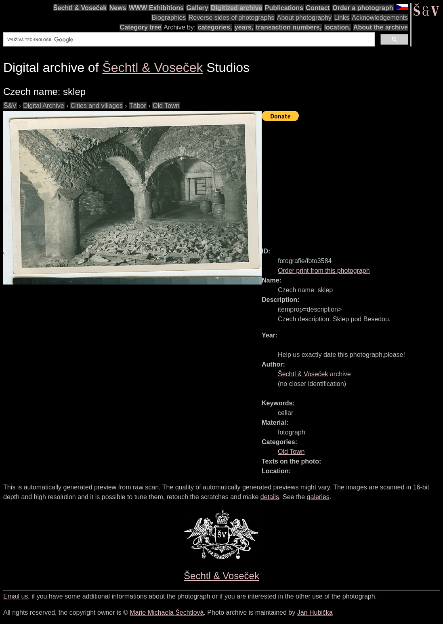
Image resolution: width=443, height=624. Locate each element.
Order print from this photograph (324, 270)
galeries (318, 496)
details (269, 496)
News (117, 7)
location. (337, 27)
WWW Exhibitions (156, 7)
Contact (318, 7)
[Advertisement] (352, 180)
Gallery (197, 7)
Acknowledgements (380, 17)
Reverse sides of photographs (232, 17)
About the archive (380, 27)
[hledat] (188, 39)
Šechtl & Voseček (80, 7)
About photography (304, 17)
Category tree (141, 27)
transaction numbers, (288, 27)
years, (244, 27)
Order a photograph (362, 7)
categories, (215, 27)
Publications (284, 7)
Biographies (169, 17)
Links (341, 17)
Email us (15, 596)
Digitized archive (236, 7)
